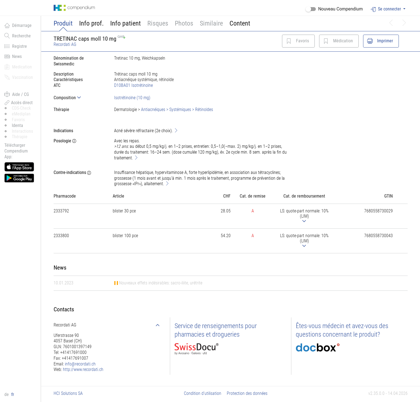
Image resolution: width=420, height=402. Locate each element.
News (13, 56)
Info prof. (91, 23)
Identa (17, 125)
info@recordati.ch (80, 364)
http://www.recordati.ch (83, 369)
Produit (63, 23)
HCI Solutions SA (68, 393)
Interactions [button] (22, 131)
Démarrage (18, 25)
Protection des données (247, 393)
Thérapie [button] (19, 136)
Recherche (17, 35)
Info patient (125, 23)
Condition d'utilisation (202, 393)
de (7, 394)
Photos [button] (184, 23)
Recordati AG (65, 44)
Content (240, 23)
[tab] (79, 97)
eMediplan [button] (21, 114)
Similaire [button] (211, 23)
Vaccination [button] (18, 77)
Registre (15, 46)
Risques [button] (157, 23)
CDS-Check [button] (21, 108)
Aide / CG (16, 94)
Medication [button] (18, 67)
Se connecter (386, 9)
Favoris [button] (18, 119)
